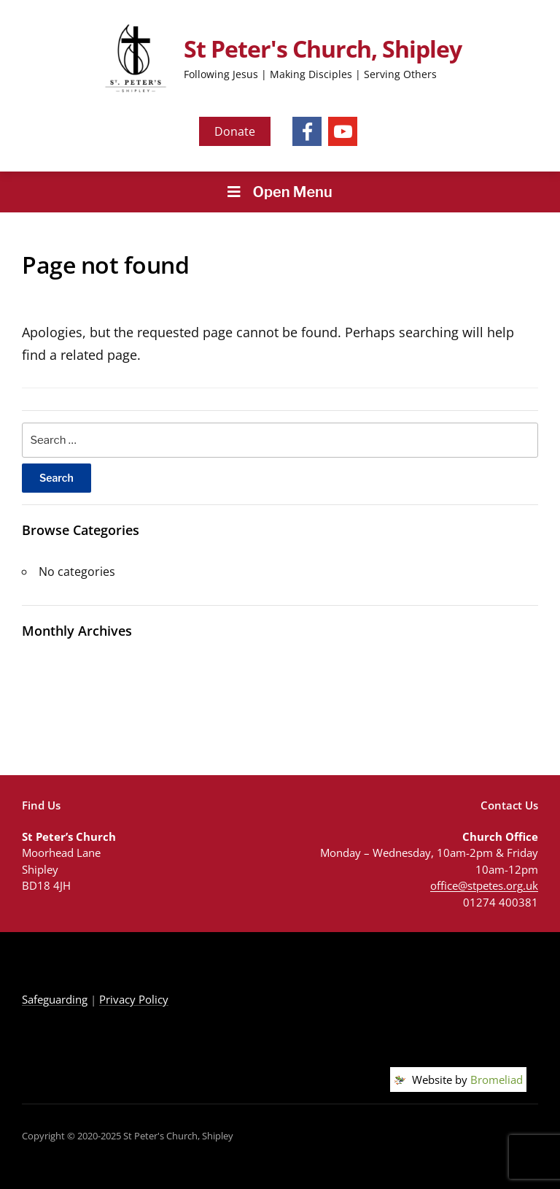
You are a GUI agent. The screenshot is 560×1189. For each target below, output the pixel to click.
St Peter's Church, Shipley (323, 48)
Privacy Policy (133, 999)
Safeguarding (55, 999)
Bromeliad (496, 1079)
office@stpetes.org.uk (484, 885)
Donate (234, 131)
